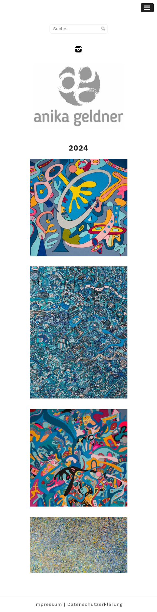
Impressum (48, 604)
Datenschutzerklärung (95, 604)
